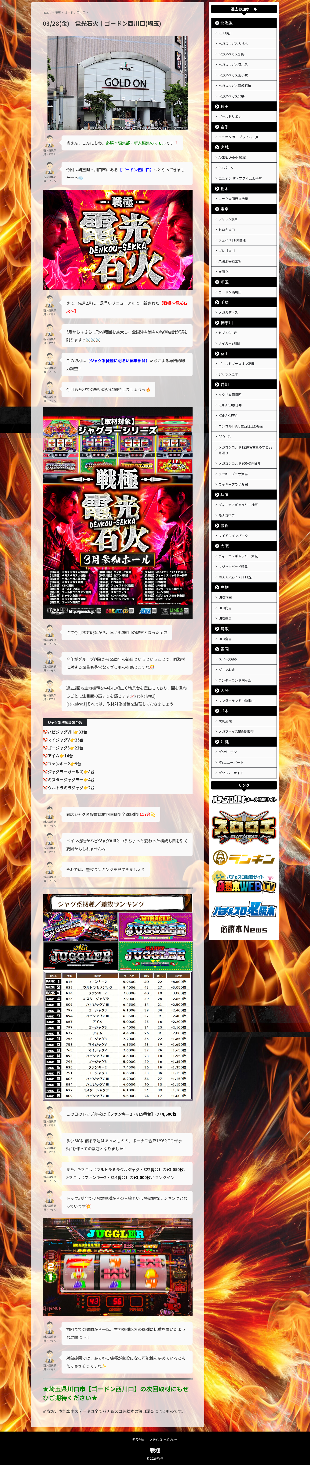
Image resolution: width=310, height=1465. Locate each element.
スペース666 (228, 617)
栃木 (222, 177)
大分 (222, 646)
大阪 (222, 511)
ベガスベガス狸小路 (233, 61)
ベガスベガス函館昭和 (235, 80)
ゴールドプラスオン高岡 (237, 341)
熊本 (222, 665)
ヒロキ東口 (227, 216)
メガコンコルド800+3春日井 (240, 433)
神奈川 (224, 302)
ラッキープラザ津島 (233, 443)
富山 (222, 331)
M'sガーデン (228, 704)
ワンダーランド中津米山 (237, 656)
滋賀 (222, 491)
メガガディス (228, 293)
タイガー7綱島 (229, 322)
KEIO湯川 (226, 32)
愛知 (222, 360)
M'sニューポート (231, 714)
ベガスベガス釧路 (231, 51)
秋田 (222, 99)
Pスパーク (226, 158)
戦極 (155, 1450)
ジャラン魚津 (228, 351)
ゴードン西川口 (230, 273)
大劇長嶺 (225, 675)
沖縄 (222, 694)
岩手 (222, 119)
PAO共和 (225, 409)
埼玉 (222, 264)
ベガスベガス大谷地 (233, 42)
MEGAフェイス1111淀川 (237, 540)
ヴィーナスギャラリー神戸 (238, 472)
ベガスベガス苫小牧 (233, 71)
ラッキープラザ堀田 (233, 453)
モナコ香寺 (227, 482)
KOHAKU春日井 (230, 380)
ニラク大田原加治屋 (233, 187)
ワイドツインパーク (233, 501)
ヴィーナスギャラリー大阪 (238, 521)
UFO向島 (225, 569)
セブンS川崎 (228, 312)
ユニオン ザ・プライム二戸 (239, 129)
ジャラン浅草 (228, 206)
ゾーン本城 (227, 627)
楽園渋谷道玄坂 (230, 244)
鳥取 (222, 588)
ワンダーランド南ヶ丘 (235, 636)
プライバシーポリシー (164, 1439)
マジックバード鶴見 (233, 530)
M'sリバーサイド (231, 723)
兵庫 (222, 462)
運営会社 (138, 1439)
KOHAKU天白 (228, 389)
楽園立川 (225, 254)
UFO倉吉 (225, 598)
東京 (222, 196)
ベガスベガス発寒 (231, 90)
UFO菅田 (225, 559)
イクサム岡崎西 (230, 370)
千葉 (222, 283)
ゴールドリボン (230, 109)
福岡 (222, 607)
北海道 (224, 22)
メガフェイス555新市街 (236, 685)
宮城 (222, 138)
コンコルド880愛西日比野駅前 (241, 399)
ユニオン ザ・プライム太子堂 (240, 167)
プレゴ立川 (227, 235)
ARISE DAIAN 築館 (232, 148)
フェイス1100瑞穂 (232, 225)
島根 (222, 549)
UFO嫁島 (225, 578)
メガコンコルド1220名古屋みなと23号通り (245, 421)
